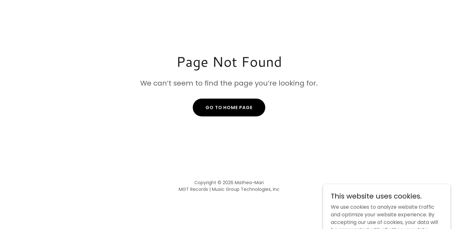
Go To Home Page (229, 107)
